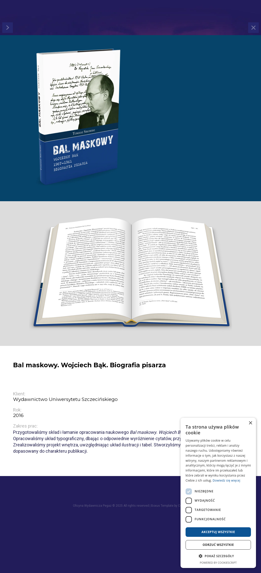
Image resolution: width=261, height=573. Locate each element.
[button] (218, 556)
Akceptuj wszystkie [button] (218, 532)
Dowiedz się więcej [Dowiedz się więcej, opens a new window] (226, 480)
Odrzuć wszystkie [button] (218, 545)
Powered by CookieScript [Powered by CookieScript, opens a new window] (218, 562)
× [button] (250, 423)
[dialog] (218, 493)
